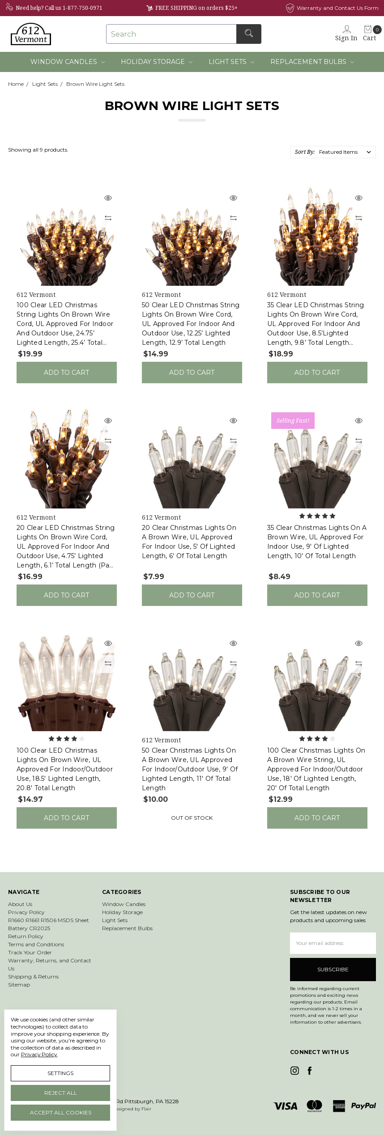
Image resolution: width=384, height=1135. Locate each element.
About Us (20, 904)
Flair (146, 1109)
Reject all (60, 1092)
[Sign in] (346, 34)
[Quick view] (108, 199)
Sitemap (19, 984)
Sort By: (305, 152)
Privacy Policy (26, 912)
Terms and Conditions (36, 944)
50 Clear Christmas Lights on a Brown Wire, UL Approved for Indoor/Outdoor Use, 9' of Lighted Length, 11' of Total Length (190, 769)
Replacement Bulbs (312, 62)
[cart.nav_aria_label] (368, 34)
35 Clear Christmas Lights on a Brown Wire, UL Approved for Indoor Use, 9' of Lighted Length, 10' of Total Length (317, 542)
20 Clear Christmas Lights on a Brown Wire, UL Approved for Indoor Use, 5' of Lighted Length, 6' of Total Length (189, 542)
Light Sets (231, 62)
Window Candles (67, 62)
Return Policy (25, 936)
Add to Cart (66, 372)
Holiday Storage (156, 62)
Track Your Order (30, 952)
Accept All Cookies (60, 1112)
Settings (60, 1073)
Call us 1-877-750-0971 (73, 8)
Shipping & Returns (33, 976)
